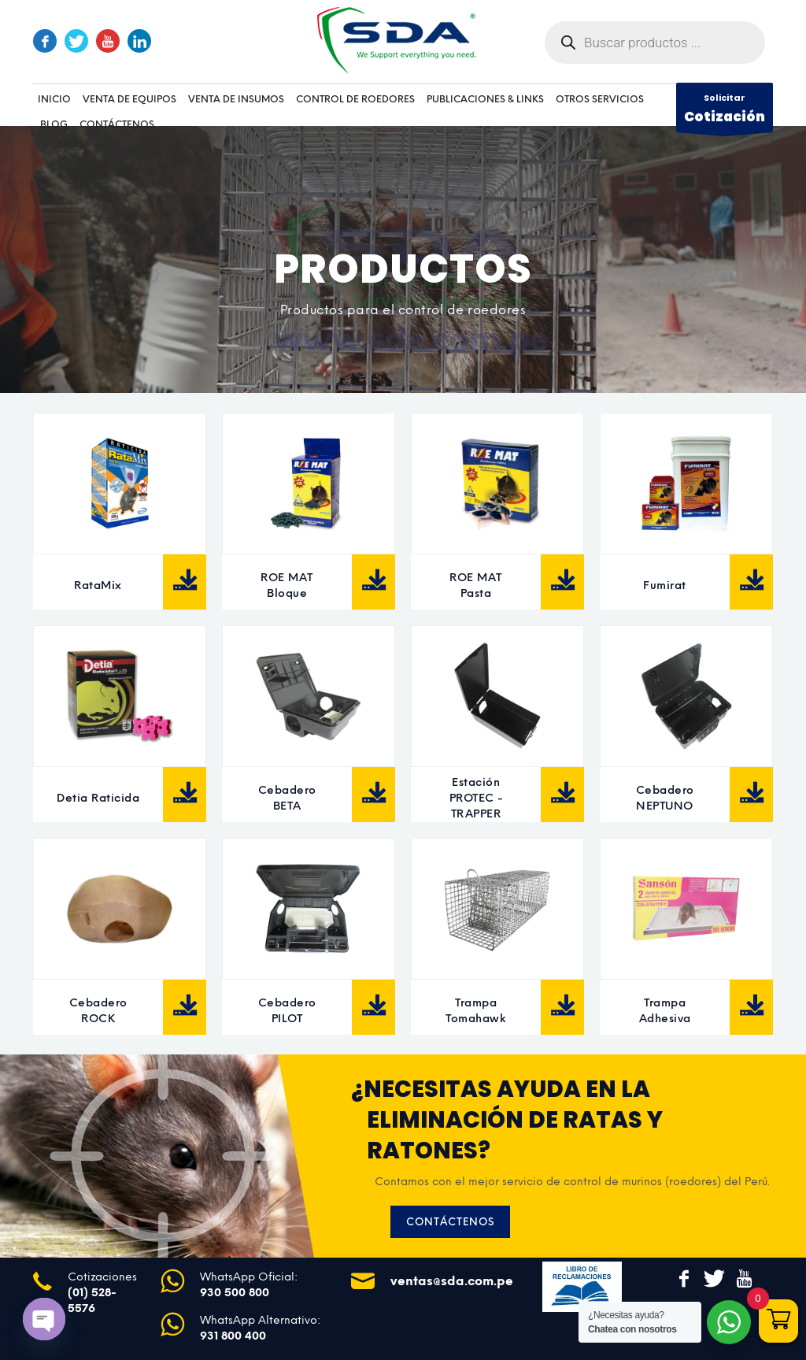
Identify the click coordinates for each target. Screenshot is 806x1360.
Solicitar (724, 111)
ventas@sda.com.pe (451, 1280)
